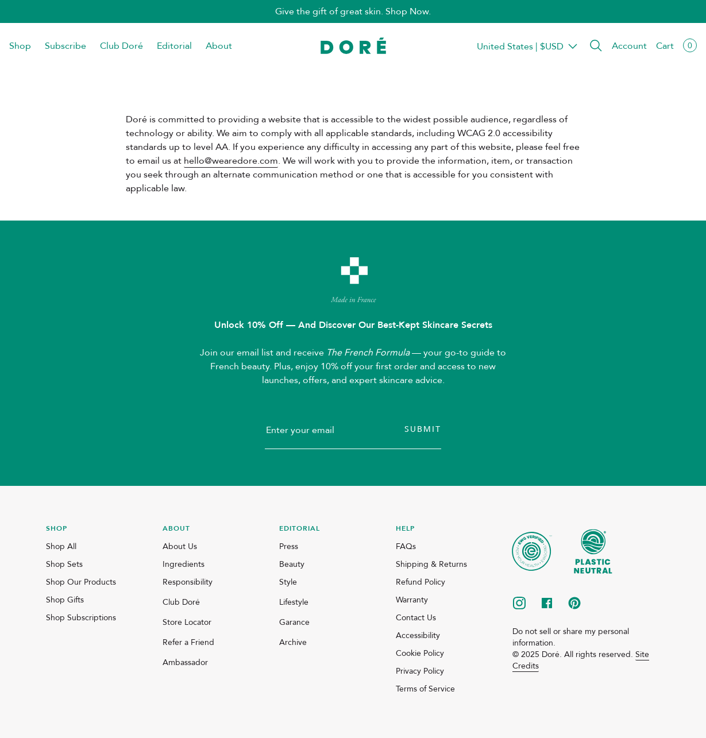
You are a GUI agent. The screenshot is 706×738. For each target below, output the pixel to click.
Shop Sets (64, 564)
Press (288, 546)
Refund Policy (420, 582)
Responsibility (188, 582)
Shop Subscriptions (81, 617)
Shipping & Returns (431, 564)
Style (288, 582)
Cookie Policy (420, 653)
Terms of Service (425, 688)
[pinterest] (574, 604)
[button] (596, 46)
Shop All (61, 546)
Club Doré (121, 46)
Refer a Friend (188, 642)
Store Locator (187, 622)
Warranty (412, 599)
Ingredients (184, 564)
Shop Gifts (65, 599)
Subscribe (65, 46)
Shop (20, 46)
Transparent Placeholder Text (520, 46)
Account (629, 46)
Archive (293, 642)
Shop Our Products (81, 582)
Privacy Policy (420, 671)
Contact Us (416, 617)
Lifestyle (293, 602)
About (219, 46)
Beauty (291, 564)
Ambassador (185, 662)
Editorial (174, 46)
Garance (294, 622)
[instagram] (519, 604)
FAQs (406, 546)
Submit (422, 429)
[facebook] (547, 604)
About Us (180, 546)
